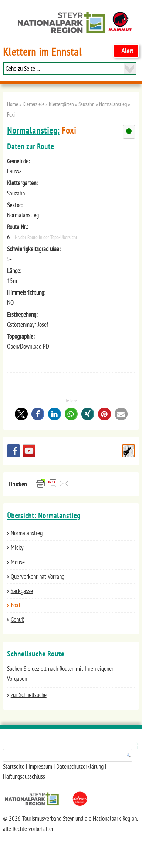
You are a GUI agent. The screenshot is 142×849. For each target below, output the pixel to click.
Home (12, 104)
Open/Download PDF (29, 346)
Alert (127, 51)
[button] (21, 414)
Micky (17, 547)
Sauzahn (86, 104)
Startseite (13, 766)
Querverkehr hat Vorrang (37, 576)
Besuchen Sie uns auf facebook (13, 451)
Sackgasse (22, 591)
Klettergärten (61, 104)
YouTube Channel (29, 451)
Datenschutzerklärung (80, 766)
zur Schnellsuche (29, 695)
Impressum (40, 766)
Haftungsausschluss (24, 776)
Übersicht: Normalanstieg (44, 515)
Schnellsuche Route (128, 451)
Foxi (15, 605)
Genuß (17, 620)
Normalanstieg (113, 104)
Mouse (18, 562)
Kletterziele (33, 104)
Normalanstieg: (33, 130)
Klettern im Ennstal (42, 52)
